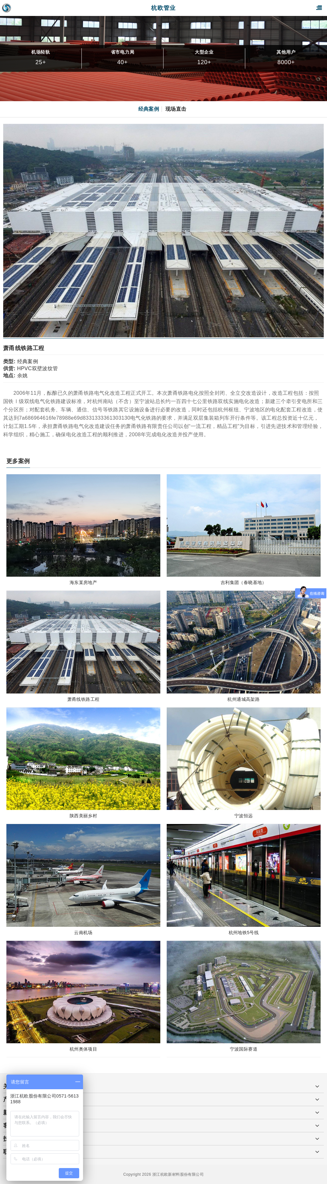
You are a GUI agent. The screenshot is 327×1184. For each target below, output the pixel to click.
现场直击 (175, 109)
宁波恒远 (243, 815)
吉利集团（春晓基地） (244, 582)
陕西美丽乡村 (83, 815)
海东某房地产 (83, 582)
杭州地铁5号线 (244, 932)
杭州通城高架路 (243, 699)
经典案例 (148, 109)
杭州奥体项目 (83, 1049)
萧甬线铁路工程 (83, 699)
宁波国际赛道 (243, 1049)
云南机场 (83, 932)
